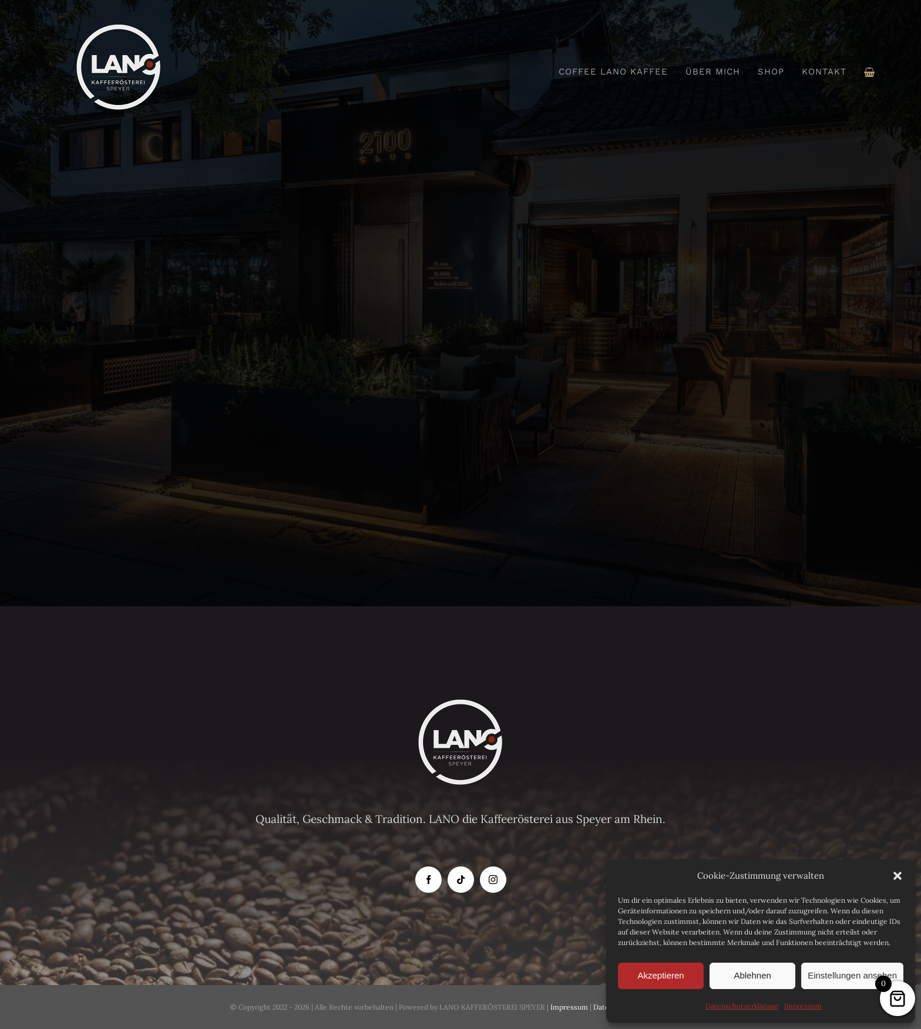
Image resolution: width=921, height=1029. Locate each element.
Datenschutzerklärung (741, 1005)
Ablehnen (752, 975)
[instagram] (493, 879)
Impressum (803, 1005)
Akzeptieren (660, 975)
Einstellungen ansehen (852, 975)
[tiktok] (461, 879)
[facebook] (428, 879)
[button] (897, 876)
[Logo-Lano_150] (118, 29)
